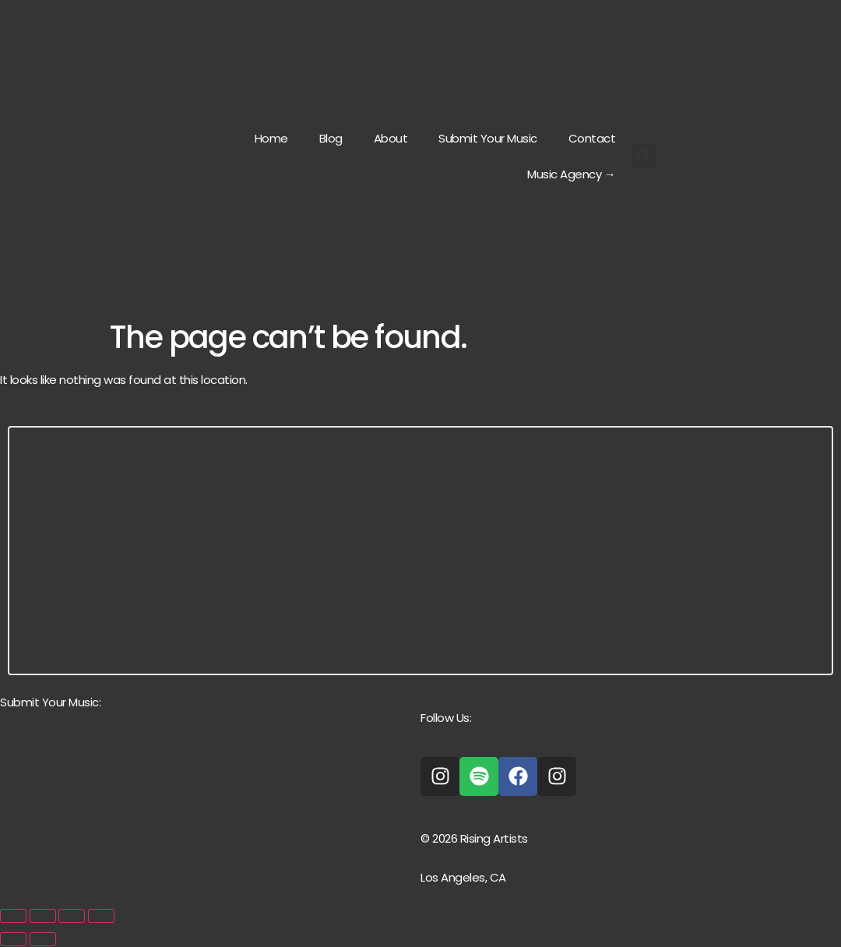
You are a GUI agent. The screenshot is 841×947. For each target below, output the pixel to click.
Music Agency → (571, 174)
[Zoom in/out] (13, 916)
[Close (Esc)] (101, 916)
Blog (331, 138)
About (391, 138)
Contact (592, 138)
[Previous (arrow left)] (13, 939)
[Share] (71, 916)
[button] (643, 156)
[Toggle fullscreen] (43, 916)
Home (271, 138)
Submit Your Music (487, 138)
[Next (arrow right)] (43, 939)
